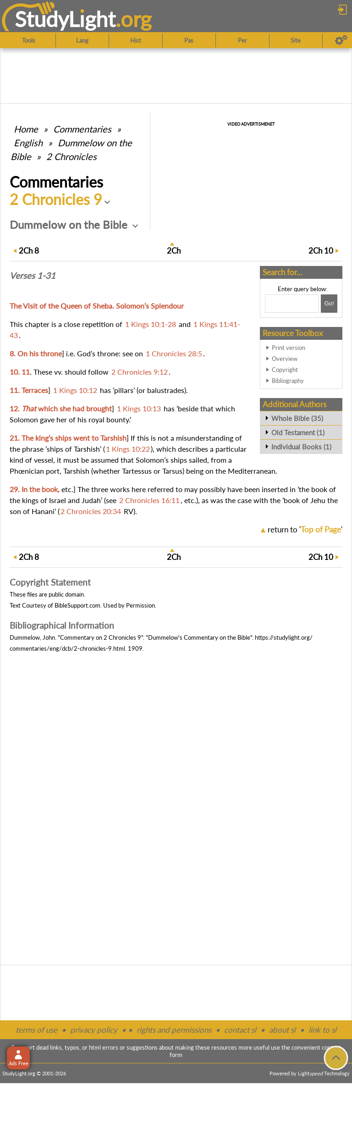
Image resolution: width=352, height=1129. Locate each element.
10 (320, 250)
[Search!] (329, 303)
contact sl (240, 1030)
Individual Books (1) (301, 447)
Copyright (285, 369)
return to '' (305, 529)
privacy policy (93, 1030)
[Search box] (292, 303)
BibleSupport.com (77, 605)
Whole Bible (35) (297, 418)
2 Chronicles (71, 156)
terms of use (36, 1030)
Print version (288, 347)
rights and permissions (174, 1030)
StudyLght (65, 19)
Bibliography (288, 380)
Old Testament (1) (297, 432)
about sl (282, 1030)
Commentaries (82, 128)
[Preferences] (341, 40)
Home (26, 128)
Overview (284, 358)
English (28, 142)
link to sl (322, 1030)
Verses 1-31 (32, 276)
